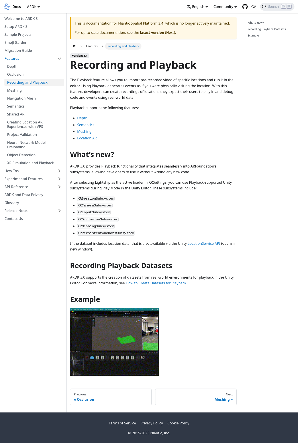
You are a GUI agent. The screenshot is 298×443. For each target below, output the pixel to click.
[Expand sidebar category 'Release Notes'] (59, 210)
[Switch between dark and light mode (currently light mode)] (253, 6)
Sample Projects (17, 34)
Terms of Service (122, 423)
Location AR (87, 138)
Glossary (11, 202)
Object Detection (21, 154)
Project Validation (22, 134)
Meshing (14, 90)
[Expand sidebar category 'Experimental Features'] (59, 178)
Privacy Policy (152, 423)
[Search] (277, 7)
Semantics (15, 106)
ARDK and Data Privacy (23, 194)
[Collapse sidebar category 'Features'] (59, 58)
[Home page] (74, 46)
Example (253, 35)
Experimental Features (23, 178)
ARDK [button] (31, 6)
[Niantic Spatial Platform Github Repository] (245, 6)
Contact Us (13, 218)
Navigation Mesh (21, 98)
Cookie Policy (178, 423)
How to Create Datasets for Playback (156, 283)
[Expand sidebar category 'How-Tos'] (59, 170)
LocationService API (204, 243)
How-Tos (11, 170)
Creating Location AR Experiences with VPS (25, 124)
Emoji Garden (15, 42)
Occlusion (15, 74)
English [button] (195, 6)
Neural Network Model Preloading (26, 144)
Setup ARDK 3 (15, 26)
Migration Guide (18, 50)
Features (11, 58)
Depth (12, 66)
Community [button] (223, 6)
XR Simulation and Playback (30, 162)
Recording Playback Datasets (266, 29)
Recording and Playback (27, 82)
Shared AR (15, 114)
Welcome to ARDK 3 (21, 18)
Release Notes (16, 210)
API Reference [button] (16, 186)
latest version (152, 32)
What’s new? (255, 23)
